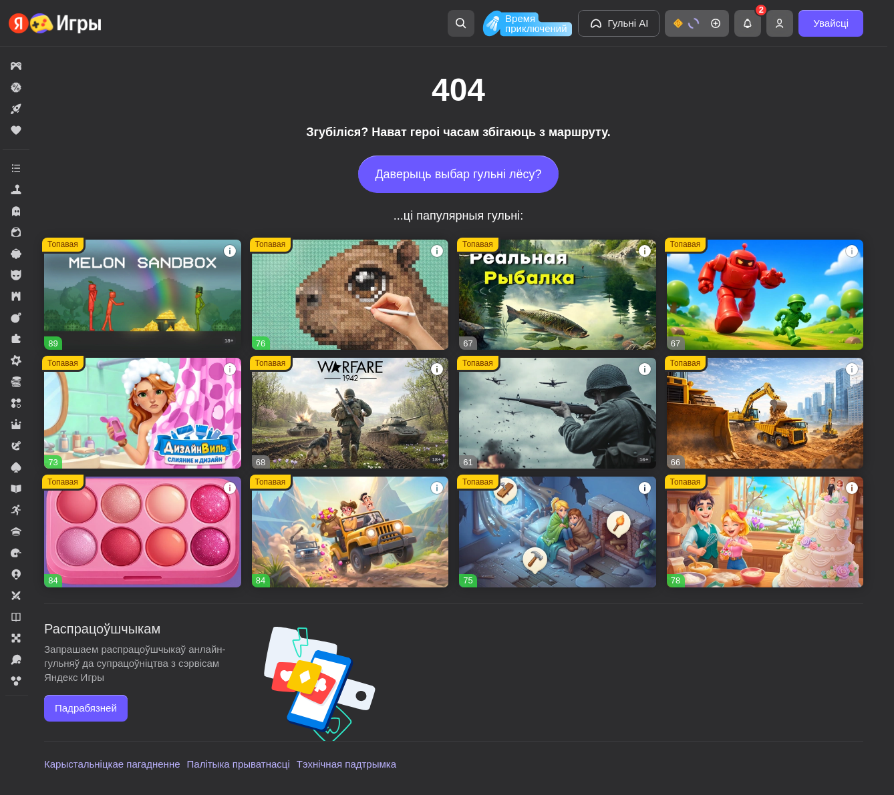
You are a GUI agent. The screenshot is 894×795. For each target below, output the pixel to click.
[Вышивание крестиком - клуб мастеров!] (350, 295)
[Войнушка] (765, 295)
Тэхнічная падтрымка (346, 764)
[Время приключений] (526, 23)
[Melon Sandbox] (142, 295)
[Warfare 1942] (350, 413)
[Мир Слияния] (557, 532)
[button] (697, 23)
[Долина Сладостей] (765, 532)
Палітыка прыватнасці (238, 764)
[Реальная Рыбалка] (557, 295)
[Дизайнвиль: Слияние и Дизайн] (142, 413)
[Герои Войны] (557, 413)
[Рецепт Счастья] (142, 532)
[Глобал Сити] (765, 413)
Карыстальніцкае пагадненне (112, 764)
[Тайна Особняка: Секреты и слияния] (350, 532)
